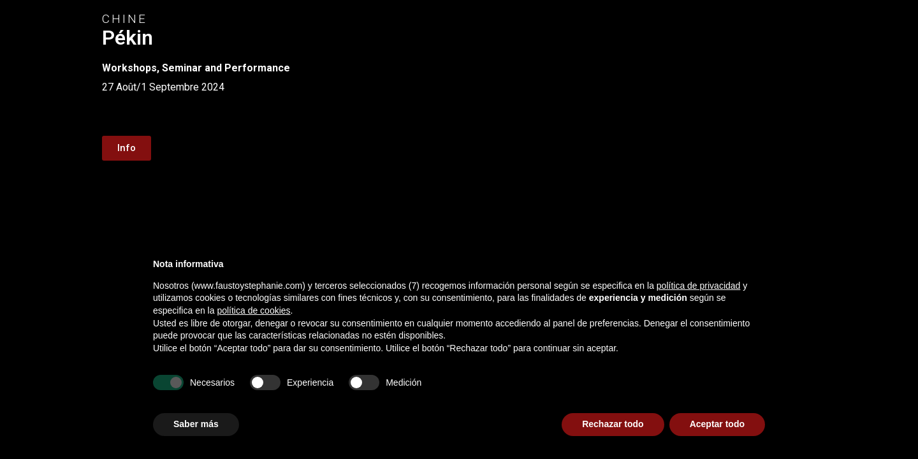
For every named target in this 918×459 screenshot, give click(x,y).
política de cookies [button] (253, 310)
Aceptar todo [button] (717, 424)
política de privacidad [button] (699, 285)
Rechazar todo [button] (612, 424)
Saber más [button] (196, 424)
